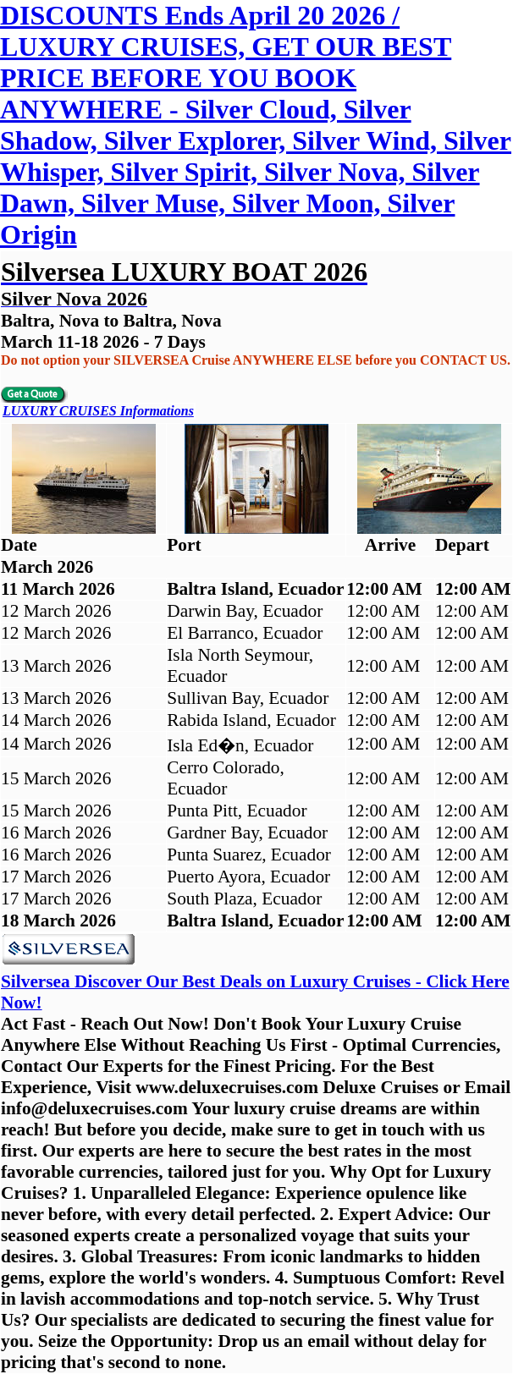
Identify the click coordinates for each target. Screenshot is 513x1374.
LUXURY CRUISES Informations (98, 411)
